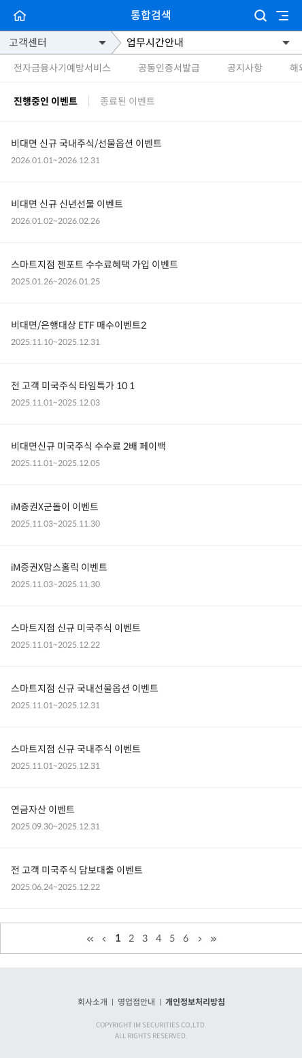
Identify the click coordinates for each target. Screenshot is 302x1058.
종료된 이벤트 (127, 102)
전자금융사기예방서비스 (62, 68)
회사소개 (92, 1002)
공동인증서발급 (169, 68)
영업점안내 (136, 1002)
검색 (260, 16)
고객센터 (28, 42)
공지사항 (245, 68)
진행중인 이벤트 (46, 102)
